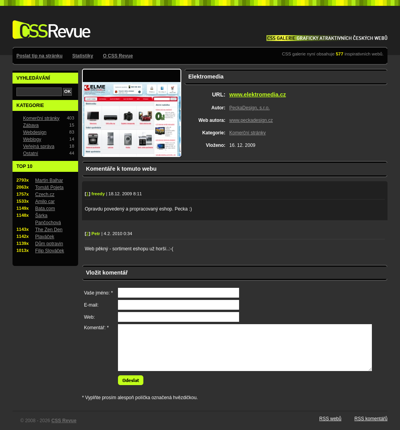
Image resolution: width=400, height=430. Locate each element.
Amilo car (45, 201)
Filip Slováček (49, 250)
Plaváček (44, 236)
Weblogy (32, 139)
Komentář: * (96, 327)
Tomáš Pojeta (49, 187)
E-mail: (91, 305)
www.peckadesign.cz (251, 120)
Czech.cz (44, 194)
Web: (89, 317)
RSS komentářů (371, 418)
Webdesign (34, 132)
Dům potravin (49, 243)
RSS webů (330, 418)
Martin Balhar (49, 180)
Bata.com (45, 208)
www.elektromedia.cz (257, 94)
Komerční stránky (247, 133)
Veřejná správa (38, 146)
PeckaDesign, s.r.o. (249, 108)
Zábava (31, 125)
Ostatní (30, 153)
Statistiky (82, 56)
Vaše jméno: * (98, 293)
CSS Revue (50, 24)
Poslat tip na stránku (39, 56)
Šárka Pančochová (48, 219)
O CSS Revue (118, 56)
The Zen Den (48, 229)
